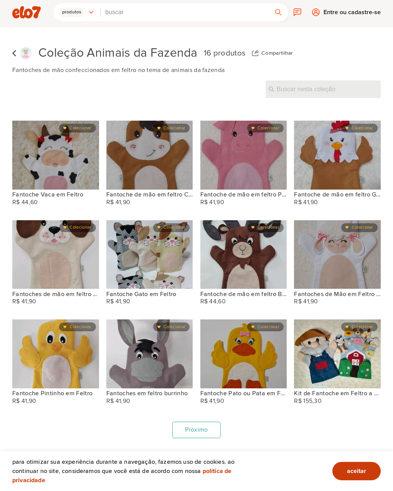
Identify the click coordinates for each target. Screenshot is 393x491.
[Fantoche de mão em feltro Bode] (243, 254)
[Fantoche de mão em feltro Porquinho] (243, 155)
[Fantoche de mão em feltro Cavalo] (149, 155)
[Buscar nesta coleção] (323, 89)
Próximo (196, 430)
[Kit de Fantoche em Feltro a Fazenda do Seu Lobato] (337, 353)
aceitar (356, 471)
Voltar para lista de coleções (14, 53)
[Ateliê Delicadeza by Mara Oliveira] (25, 53)
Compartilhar (277, 53)
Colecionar (80, 128)
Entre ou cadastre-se (352, 14)
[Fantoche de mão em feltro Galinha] (337, 155)
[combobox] (184, 12)
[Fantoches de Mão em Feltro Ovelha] (337, 254)
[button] (77, 12)
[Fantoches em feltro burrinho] (149, 353)
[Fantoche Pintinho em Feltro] (55, 353)
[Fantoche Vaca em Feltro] (55, 155)
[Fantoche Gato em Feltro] (149, 254)
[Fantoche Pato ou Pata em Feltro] (243, 353)
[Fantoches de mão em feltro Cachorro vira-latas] (55, 254)
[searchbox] (184, 12)
